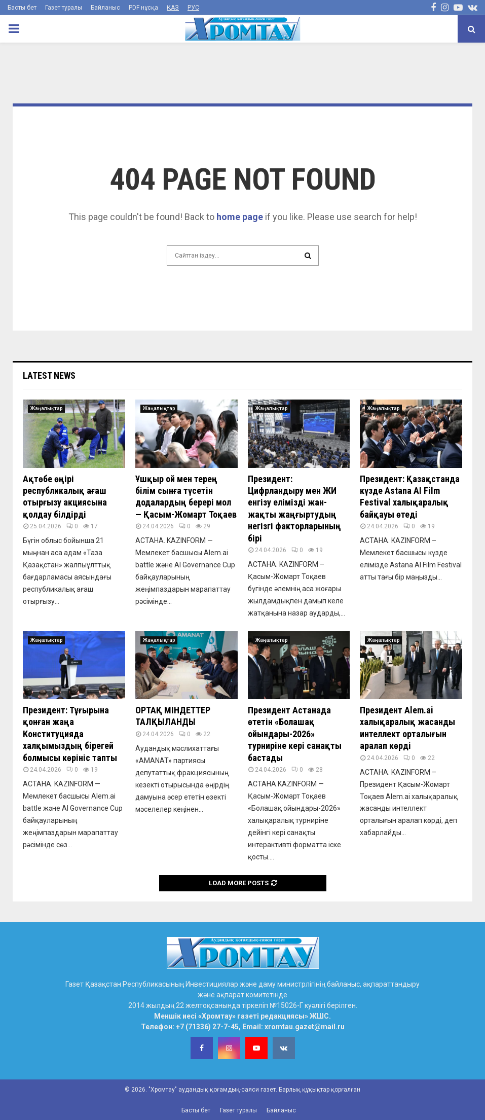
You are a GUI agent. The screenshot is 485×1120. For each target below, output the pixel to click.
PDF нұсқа (143, 7)
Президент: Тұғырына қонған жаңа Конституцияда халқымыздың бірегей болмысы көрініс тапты (70, 734)
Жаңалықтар (46, 408)
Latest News (49, 375)
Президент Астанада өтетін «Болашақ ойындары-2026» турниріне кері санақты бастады (295, 734)
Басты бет (22, 7)
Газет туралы (63, 7)
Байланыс (105, 7)
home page (239, 216)
